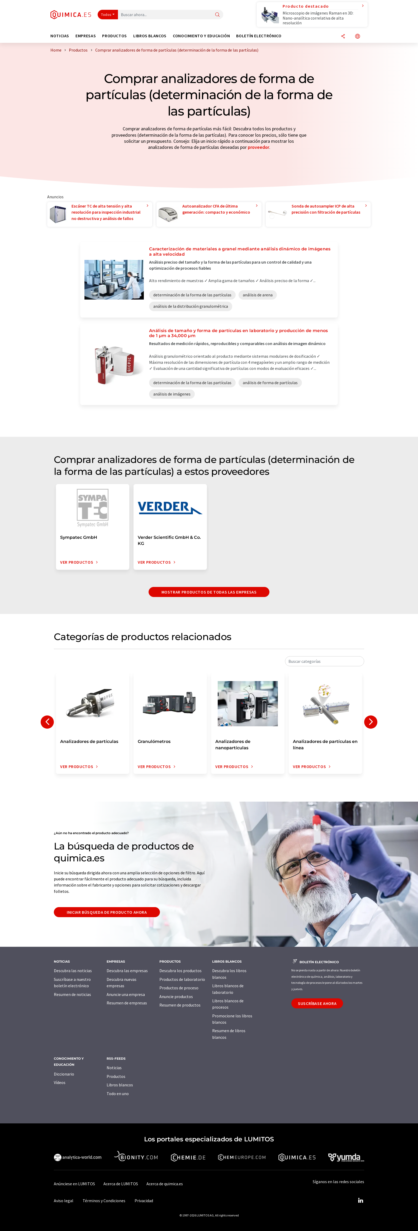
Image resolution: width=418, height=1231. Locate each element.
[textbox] (324, 661)
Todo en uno (118, 1093)
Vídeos (59, 1082)
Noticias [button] (59, 35)
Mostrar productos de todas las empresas (209, 592)
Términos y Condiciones (104, 1200)
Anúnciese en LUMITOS (74, 1183)
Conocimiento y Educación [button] (201, 35)
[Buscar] (217, 15)
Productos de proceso (178, 987)
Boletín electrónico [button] (258, 35)
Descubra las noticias (73, 970)
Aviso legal (63, 1200)
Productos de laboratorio (182, 979)
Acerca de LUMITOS (120, 1183)
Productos (116, 1076)
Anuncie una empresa (126, 994)
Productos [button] (114, 35)
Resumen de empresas (127, 1002)
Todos (106, 14)
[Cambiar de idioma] (357, 37)
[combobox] (324, 661)
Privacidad (144, 1200)
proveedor (258, 147)
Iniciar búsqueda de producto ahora (107, 912)
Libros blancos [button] (150, 35)
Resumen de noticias (72, 994)
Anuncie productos (176, 996)
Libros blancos (120, 1084)
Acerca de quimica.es (164, 1183)
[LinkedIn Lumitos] (360, 1200)
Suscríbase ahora (317, 1003)
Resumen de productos (180, 1005)
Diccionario (64, 1074)
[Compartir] (343, 37)
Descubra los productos (180, 970)
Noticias (114, 1067)
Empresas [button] (85, 35)
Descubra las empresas (127, 970)
